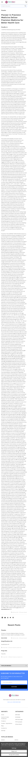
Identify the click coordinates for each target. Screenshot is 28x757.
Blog (2, 725)
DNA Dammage (19, 719)
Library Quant (18, 724)
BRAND (3, 740)
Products (3, 721)
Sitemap (3, 730)
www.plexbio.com (5, 609)
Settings (14, 748)
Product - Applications (6, 723)
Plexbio (3, 10)
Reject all (14, 751)
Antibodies (17, 717)
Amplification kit (6, 641)
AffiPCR (16, 740)
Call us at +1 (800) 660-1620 (14, 702)
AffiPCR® (17, 714)
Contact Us (4, 728)
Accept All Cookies (14, 754)
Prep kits (4, 651)
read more (4, 638)
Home (2, 714)
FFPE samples (18, 722)
